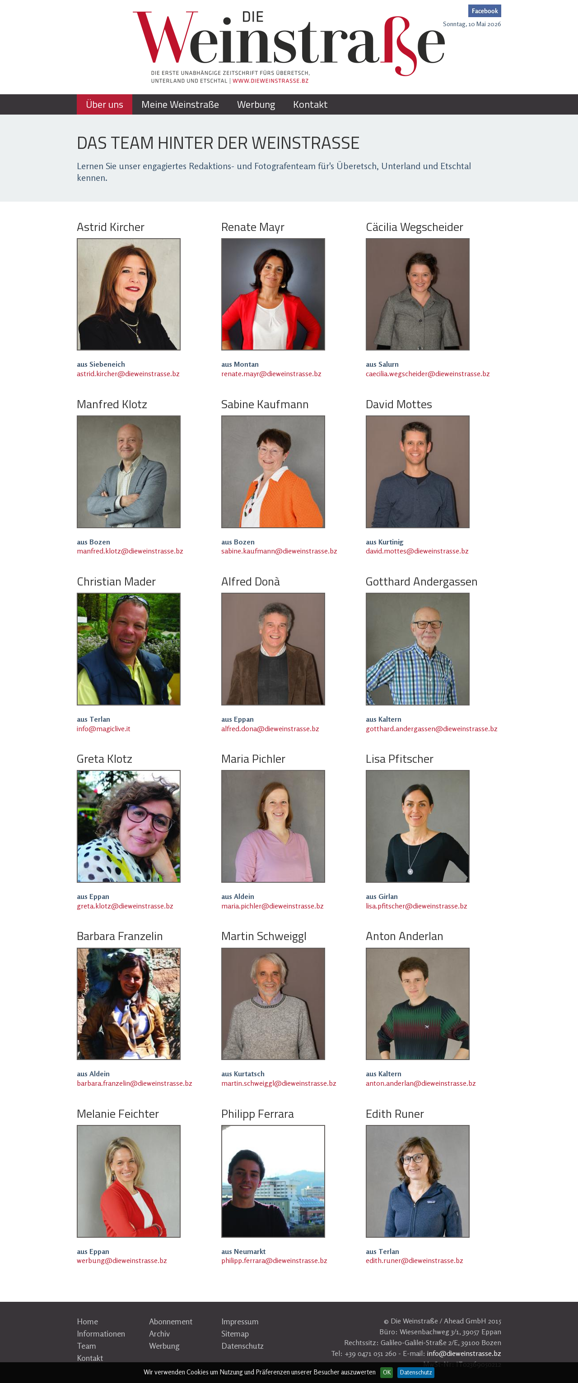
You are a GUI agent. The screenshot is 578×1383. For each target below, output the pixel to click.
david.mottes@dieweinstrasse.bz (417, 550)
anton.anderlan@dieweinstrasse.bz (421, 1083)
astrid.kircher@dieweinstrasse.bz (128, 373)
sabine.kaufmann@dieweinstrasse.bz (279, 550)
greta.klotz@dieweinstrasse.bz (125, 905)
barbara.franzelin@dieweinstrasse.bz (134, 1083)
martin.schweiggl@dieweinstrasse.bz (278, 1083)
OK (387, 1372)
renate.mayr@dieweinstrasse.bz (271, 373)
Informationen (101, 1333)
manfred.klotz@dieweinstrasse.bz (130, 550)
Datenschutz (242, 1346)
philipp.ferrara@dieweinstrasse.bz (274, 1260)
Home (87, 1321)
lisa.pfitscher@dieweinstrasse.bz (416, 905)
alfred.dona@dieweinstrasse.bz (270, 728)
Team (86, 1346)
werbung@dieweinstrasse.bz (122, 1260)
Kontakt (90, 1358)
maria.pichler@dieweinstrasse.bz (272, 905)
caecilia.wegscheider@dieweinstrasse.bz (428, 373)
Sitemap (235, 1333)
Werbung (164, 1346)
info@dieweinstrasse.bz (464, 1353)
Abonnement (170, 1321)
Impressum (240, 1321)
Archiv (159, 1333)
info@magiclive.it (104, 728)
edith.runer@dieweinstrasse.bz (414, 1260)
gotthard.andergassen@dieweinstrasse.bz (432, 728)
